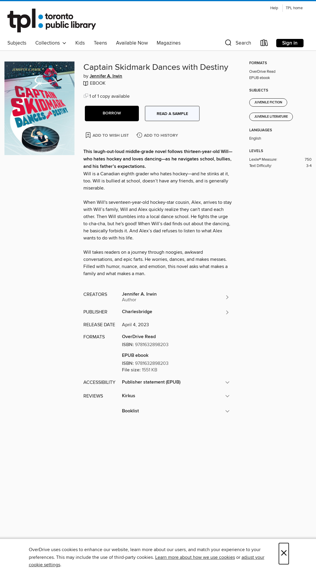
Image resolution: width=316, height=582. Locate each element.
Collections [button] (50, 43)
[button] (237, 44)
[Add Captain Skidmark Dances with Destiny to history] (158, 135)
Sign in (290, 43)
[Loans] (264, 44)
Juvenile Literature (271, 117)
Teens (100, 43)
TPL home (294, 8)
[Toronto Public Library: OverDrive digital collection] (51, 20)
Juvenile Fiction (268, 102)
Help (274, 8)
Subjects (16, 43)
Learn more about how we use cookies (195, 557)
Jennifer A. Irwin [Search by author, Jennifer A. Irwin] (106, 76)
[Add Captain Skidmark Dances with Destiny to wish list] (107, 135)
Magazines (169, 43)
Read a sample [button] (172, 113)
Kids (80, 43)
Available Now (132, 43)
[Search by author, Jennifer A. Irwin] (176, 297)
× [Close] (284, 553)
